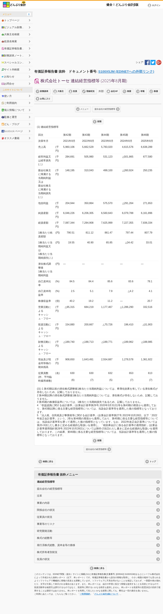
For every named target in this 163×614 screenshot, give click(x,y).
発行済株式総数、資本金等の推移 (56, 545)
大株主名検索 (10, 34)
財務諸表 (44, 91)
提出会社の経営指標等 (105, 109)
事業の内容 (43, 503)
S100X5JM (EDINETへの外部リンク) (126, 71)
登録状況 (90, 91)
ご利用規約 (85, 594)
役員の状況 (43, 559)
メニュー (84, 109)
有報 (142, 91)
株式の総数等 (44, 538)
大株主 (60, 91)
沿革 (39, 495)
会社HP (114, 91)
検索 (129, 91)
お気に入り (45, 99)
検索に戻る (48, 461)
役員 (75, 91)
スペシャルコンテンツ (16, 62)
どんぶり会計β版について (106, 594)
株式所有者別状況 (47, 552)
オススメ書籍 (10, 138)
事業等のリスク (46, 524)
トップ (153, 461)
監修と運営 (9, 117)
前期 (99, 121)
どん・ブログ (10, 124)
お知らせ (8, 76)
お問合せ (8, 83)
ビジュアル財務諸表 (14, 27)
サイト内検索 (10, 69)
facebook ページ (12, 131)
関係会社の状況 (46, 510)
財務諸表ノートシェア (16, 55)
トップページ (10, 20)
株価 (156, 91)
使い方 (7, 96)
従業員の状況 (44, 517)
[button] (154, 5)
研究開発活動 (44, 531)
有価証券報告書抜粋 (14, 48)
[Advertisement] (97, 33)
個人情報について (13, 110)
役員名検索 (9, 41)
